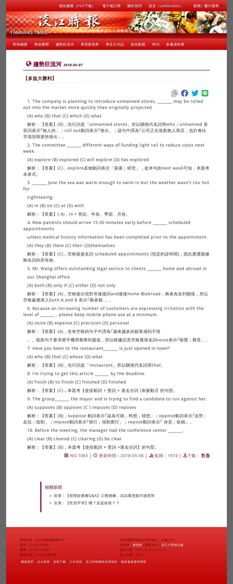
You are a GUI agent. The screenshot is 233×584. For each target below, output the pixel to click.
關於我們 (134, 5)
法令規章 (43, 562)
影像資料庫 (175, 44)
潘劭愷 (137, 545)
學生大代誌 (115, 44)
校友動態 (138, 44)
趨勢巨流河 (65, 44)
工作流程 (75, 562)
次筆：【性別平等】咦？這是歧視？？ (87, 502)
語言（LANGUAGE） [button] (168, 5)
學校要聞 (41, 44)
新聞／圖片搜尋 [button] (208, 5)
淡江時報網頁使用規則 (101, 562)
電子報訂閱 (111, 5)
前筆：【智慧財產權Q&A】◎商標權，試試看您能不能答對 (104, 495)
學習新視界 (90, 44)
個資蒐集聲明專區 (133, 562)
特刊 (156, 44)
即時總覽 (20, 44)
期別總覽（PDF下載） (77, 5)
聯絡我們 (27, 562)
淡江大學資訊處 (172, 545)
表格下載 (59, 562)
